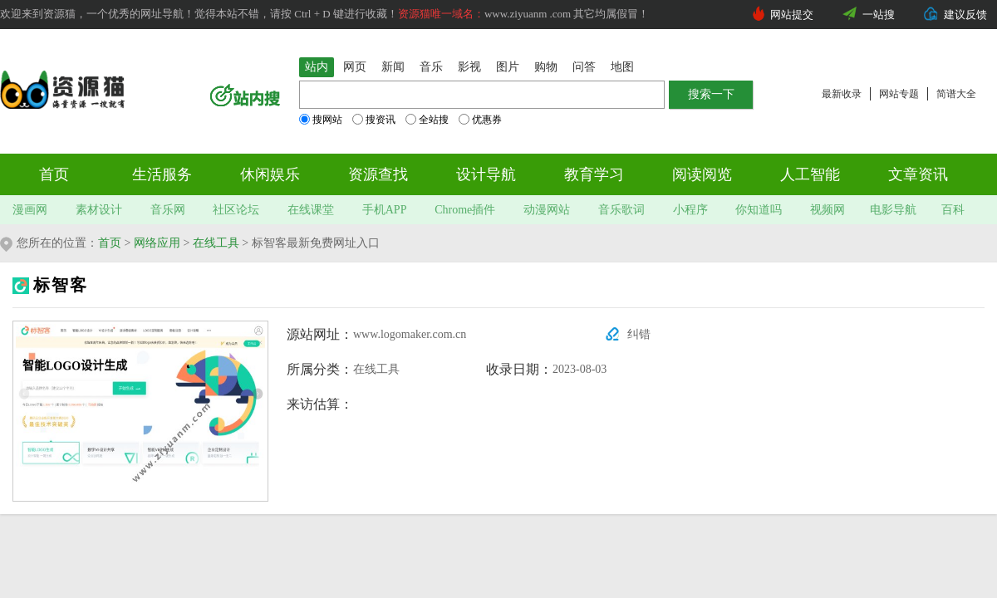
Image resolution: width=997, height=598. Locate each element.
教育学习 (594, 174)
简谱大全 (956, 94)
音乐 (431, 67)
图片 (507, 67)
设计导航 (486, 174)
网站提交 (791, 14)
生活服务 (162, 174)
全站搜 (427, 119)
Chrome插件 (465, 209)
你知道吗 (758, 209)
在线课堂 (310, 209)
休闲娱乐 (270, 174)
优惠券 (480, 119)
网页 (354, 67)
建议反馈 (965, 14)
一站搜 (878, 14)
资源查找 (378, 174)
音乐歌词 (621, 209)
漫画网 (29, 209)
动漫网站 (546, 209)
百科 (953, 209)
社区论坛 (236, 209)
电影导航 (893, 209)
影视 (469, 67)
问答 (584, 67)
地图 (622, 67)
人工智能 (810, 174)
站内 (316, 67)
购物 (545, 67)
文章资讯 (918, 174)
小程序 (690, 209)
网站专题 (899, 94)
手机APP (384, 209)
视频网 (827, 209)
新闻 (393, 67)
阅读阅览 (702, 174)
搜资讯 (373, 119)
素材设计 (99, 209)
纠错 (639, 334)
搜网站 (320, 119)
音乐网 (167, 209)
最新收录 (842, 94)
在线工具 (216, 243)
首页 (54, 174)
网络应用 (157, 243)
